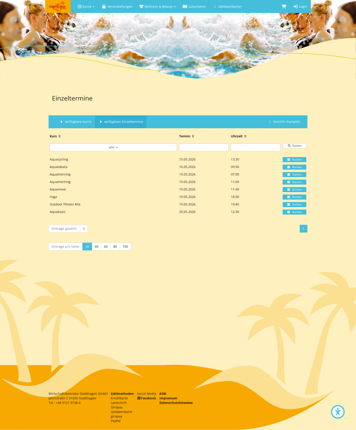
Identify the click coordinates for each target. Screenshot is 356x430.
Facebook (146, 398)
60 (106, 246)
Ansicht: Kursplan (283, 121)
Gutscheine (194, 6)
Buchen (294, 159)
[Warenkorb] (284, 6)
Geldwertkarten (227, 6)
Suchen (294, 146)
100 (125, 246)
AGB (162, 393)
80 (115, 246)
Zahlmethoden (122, 393)
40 (96, 246)
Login (300, 6)
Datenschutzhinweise (176, 402)
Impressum (168, 398)
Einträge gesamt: (64, 228)
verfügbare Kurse (75, 121)
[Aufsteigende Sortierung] (60, 136)
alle (113, 147)
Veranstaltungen (117, 6)
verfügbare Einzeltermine (120, 121)
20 (87, 246)
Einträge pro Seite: (66, 246)
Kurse (86, 6)
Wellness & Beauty (157, 6)
